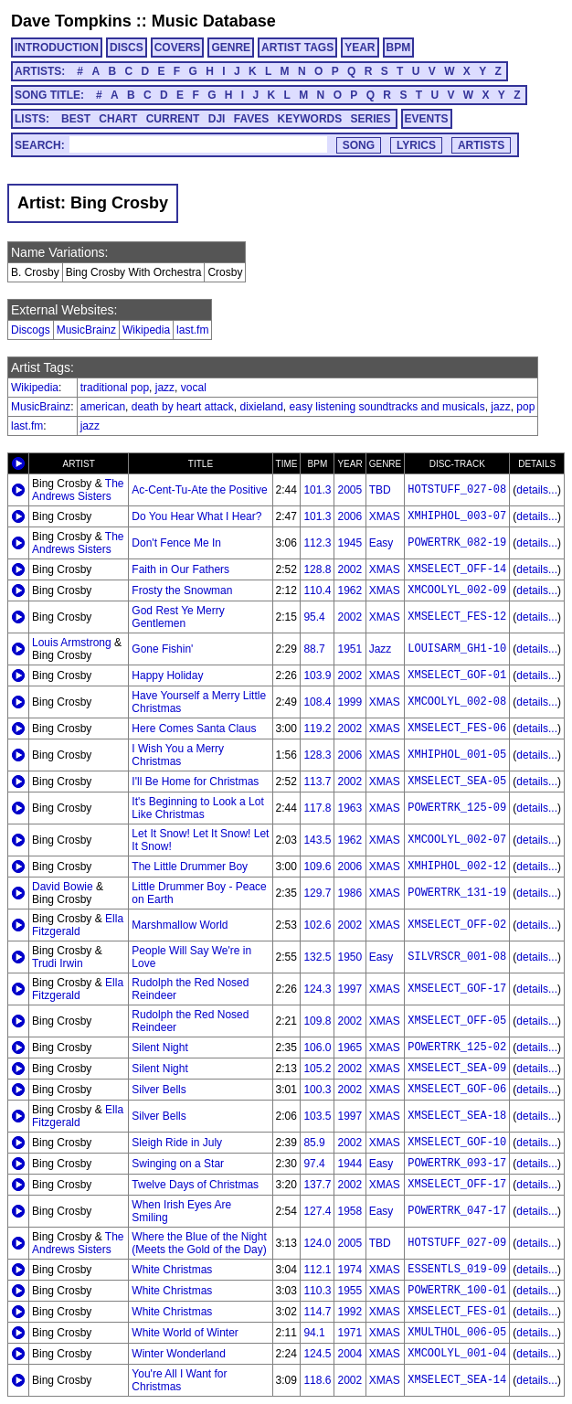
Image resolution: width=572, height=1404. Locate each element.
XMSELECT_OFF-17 (457, 1184)
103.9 (317, 675)
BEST (75, 118)
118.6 (317, 1380)
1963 (349, 808)
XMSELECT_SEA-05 (457, 781)
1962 (349, 590)
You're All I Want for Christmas (179, 1380)
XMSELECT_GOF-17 (457, 989)
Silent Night (159, 1047)
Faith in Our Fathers (180, 569)
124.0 (317, 1243)
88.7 (313, 649)
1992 (349, 1311)
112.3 (317, 543)
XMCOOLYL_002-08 (457, 702)
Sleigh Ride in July (177, 1142)
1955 (349, 1290)
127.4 (317, 1211)
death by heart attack (183, 406)
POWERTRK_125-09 (457, 808)
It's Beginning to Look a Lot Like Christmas (197, 808)
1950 (349, 957)
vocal (194, 387)
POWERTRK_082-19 (457, 543)
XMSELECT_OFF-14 (457, 569)
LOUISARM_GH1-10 (457, 649)
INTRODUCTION (57, 47)
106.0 (317, 1047)
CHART (118, 118)
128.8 (317, 569)
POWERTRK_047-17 (457, 1211)
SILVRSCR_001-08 (457, 957)
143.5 (317, 840)
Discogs (30, 330)
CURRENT (173, 118)
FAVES (251, 118)
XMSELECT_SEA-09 (457, 1068)
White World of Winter (185, 1332)
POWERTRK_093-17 (457, 1163)
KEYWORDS (310, 118)
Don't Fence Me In (176, 543)
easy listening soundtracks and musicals (387, 406)
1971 (349, 1332)
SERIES (371, 118)
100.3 (317, 1089)
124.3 (317, 989)
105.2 (317, 1068)
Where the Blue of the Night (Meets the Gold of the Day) (199, 1243)
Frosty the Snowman (182, 590)
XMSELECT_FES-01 (457, 1311)
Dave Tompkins (71, 21)
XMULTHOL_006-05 (457, 1332)
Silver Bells (158, 1089)
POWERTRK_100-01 (457, 1290)
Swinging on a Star (178, 1163)
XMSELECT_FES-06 (457, 728)
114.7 (317, 1311)
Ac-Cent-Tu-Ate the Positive (199, 490)
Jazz (380, 649)
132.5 (317, 957)
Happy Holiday (167, 675)
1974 (349, 1269)
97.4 (313, 1163)
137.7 (317, 1184)
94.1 (313, 1332)
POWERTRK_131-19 (457, 893)
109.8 (317, 1021)
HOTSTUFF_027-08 (457, 490)
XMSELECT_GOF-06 (457, 1089)
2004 (349, 1353)
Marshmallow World (180, 925)
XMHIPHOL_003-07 (457, 516)
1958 (349, 1211)
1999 (349, 702)
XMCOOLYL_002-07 (457, 840)
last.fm (192, 330)
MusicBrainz (86, 330)
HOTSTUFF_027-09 (457, 1243)
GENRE (230, 47)
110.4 (317, 590)
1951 (349, 649)
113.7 (317, 781)
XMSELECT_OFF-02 (457, 925)
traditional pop (114, 387)
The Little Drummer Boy (190, 866)
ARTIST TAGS (297, 47)
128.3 (317, 755)
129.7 (317, 893)
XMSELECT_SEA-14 (457, 1380)
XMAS (384, 516)
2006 (349, 516)
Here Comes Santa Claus (194, 728)
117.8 (317, 808)
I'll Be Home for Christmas (195, 781)
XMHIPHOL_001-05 (457, 755)
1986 (349, 893)
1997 (349, 989)
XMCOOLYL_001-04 (457, 1353)
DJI (217, 118)
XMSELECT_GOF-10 (457, 1142)
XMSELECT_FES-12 (457, 617)
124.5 (317, 1353)
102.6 (317, 925)
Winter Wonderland (179, 1353)
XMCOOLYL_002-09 (457, 590)
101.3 (317, 490)
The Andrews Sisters (78, 490)
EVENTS (427, 118)
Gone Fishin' (162, 649)
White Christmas (172, 1269)
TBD (380, 490)
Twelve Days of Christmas (195, 1184)
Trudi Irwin (57, 963)
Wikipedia (146, 330)
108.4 (317, 702)
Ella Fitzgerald (77, 925)
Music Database (214, 21)
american (102, 406)
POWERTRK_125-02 (457, 1047)
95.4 (313, 617)
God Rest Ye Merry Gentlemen (178, 617)
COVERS (177, 47)
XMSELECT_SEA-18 (457, 1116)
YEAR (359, 47)
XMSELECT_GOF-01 (457, 675)
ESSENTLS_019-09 (457, 1269)
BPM (399, 47)
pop (525, 406)
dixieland (260, 406)
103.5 (317, 1116)
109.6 (317, 866)
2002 (349, 569)
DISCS (126, 47)
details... (536, 490)
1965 (349, 1047)
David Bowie (62, 886)
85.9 (313, 1142)
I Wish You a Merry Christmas (178, 755)
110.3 (317, 1290)
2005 (349, 490)
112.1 (317, 1269)
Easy (381, 543)
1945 (349, 543)
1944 (349, 1163)
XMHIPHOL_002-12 (457, 866)
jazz (165, 387)
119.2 (317, 728)
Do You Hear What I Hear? (196, 516)
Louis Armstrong (71, 642)
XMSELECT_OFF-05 (457, 1021)
